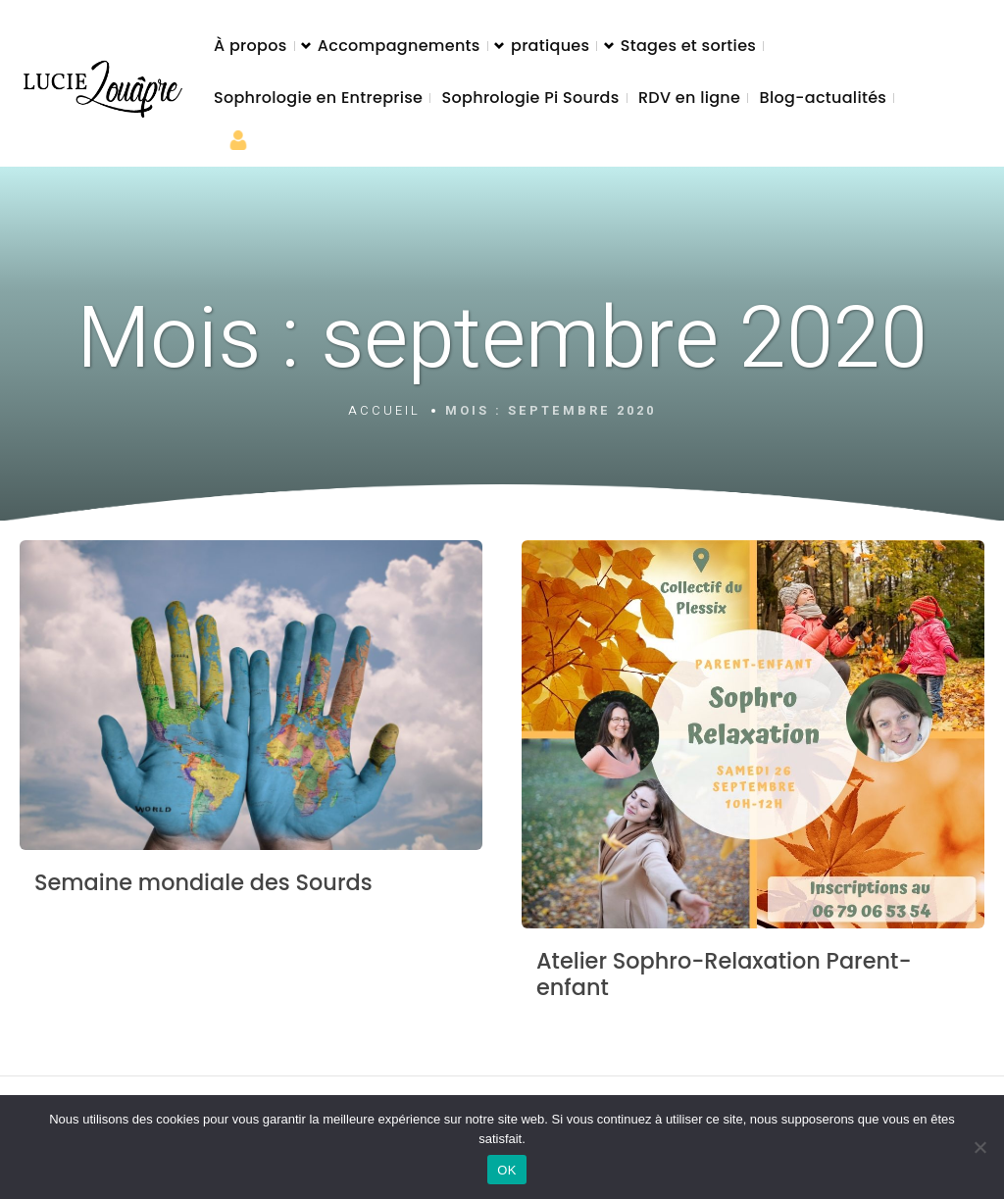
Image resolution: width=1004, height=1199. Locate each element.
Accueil (384, 411)
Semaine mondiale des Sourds (203, 882)
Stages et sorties (688, 45)
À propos (250, 45)
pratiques (550, 45)
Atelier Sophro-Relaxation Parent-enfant (723, 974)
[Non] (979, 1147)
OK (506, 1170)
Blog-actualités (823, 97)
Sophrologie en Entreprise (318, 97)
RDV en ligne (689, 97)
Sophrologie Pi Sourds (531, 97)
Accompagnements (399, 45)
